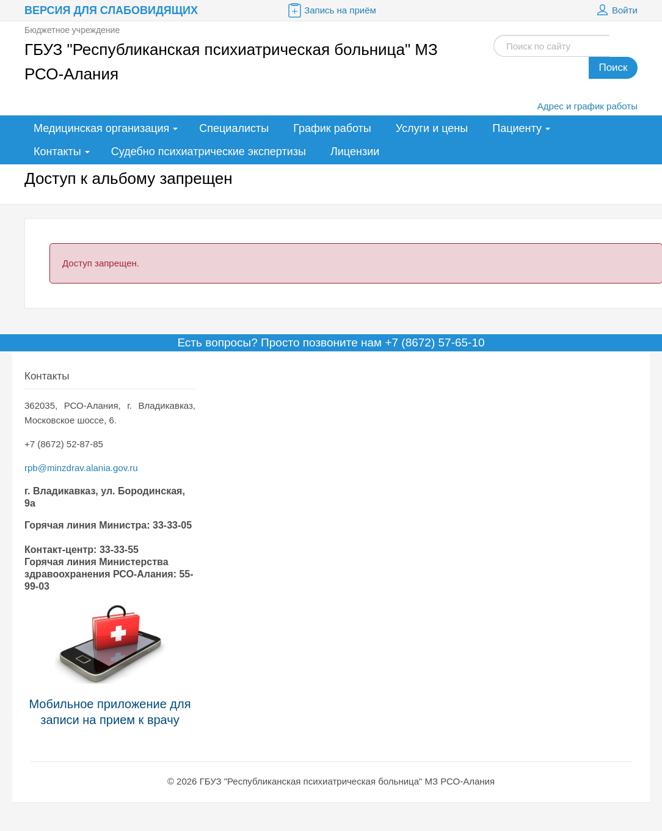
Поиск (612, 67)
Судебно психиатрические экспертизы (208, 151)
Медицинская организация (101, 128)
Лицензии (354, 151)
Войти (616, 10)
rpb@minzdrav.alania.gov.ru (81, 468)
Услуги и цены (432, 128)
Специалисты (234, 128)
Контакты (57, 151)
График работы (332, 128)
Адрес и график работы (587, 106)
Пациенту (517, 128)
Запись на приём (331, 10)
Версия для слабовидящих (111, 10)
